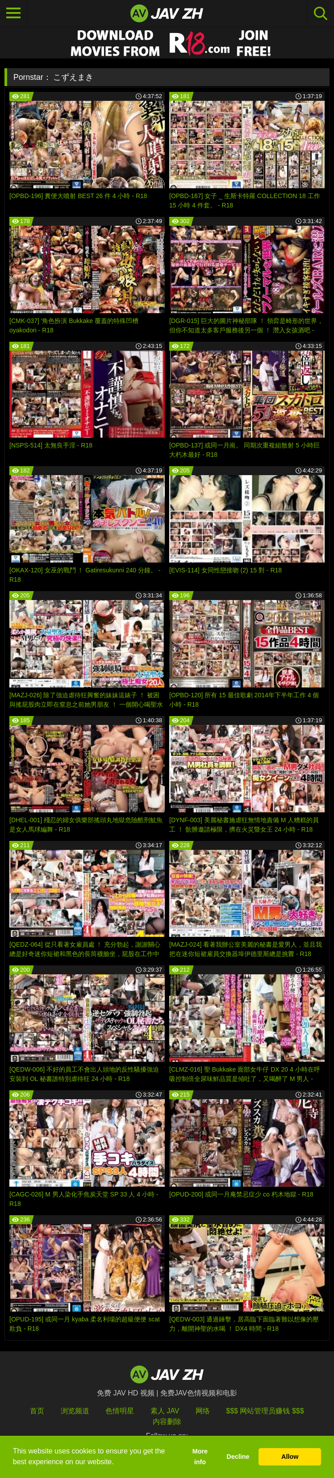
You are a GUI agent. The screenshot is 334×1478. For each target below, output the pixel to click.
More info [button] (200, 1457)
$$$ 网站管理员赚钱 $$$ (265, 1411)
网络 (203, 1411)
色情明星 (119, 1411)
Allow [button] (289, 1456)
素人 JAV (165, 1411)
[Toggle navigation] (13, 13)
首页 (37, 1411)
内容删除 (167, 1421)
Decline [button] (237, 1456)
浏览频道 (75, 1411)
